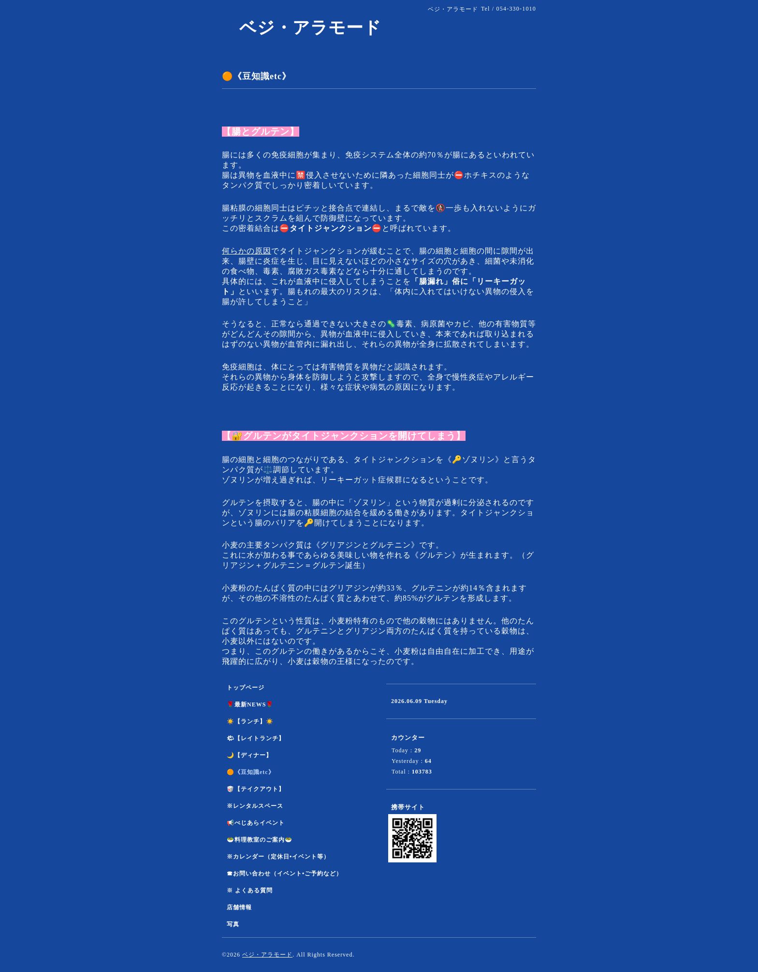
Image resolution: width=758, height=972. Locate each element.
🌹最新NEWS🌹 (250, 704)
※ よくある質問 (250, 890)
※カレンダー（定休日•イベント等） (278, 856)
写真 (233, 924)
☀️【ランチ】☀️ (250, 721)
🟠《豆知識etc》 (251, 772)
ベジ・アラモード (301, 27)
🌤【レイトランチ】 (256, 738)
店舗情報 (239, 907)
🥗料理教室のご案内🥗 (259, 839)
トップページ (245, 687)
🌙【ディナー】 (249, 755)
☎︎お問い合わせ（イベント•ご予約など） (284, 873)
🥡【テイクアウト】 (256, 789)
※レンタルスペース (255, 806)
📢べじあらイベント (256, 822)
